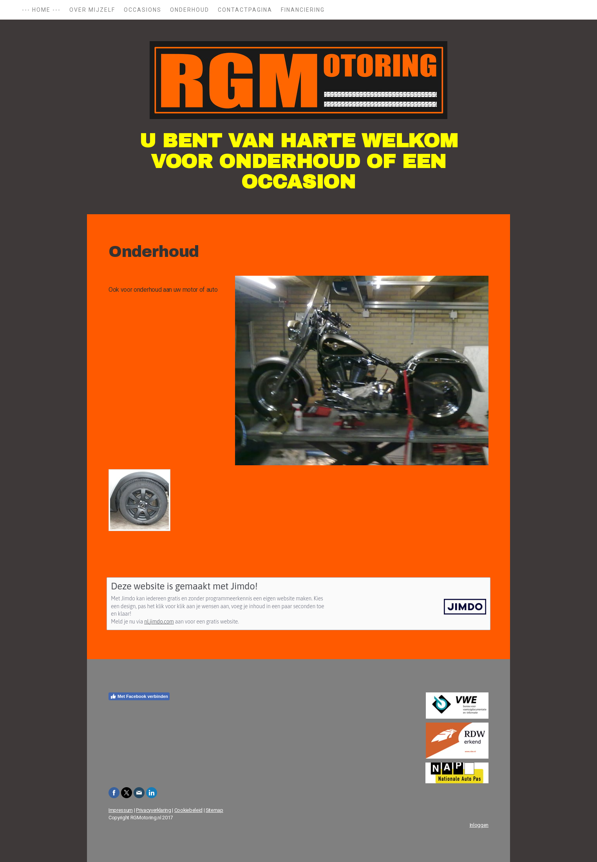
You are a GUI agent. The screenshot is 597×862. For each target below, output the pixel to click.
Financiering (303, 10)
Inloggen (479, 825)
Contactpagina (245, 10)
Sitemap (214, 810)
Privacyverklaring (153, 810)
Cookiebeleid (188, 810)
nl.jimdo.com (159, 621)
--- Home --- (41, 10)
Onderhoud (189, 10)
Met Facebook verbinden (139, 696)
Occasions (142, 10)
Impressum (121, 810)
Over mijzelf (92, 10)
